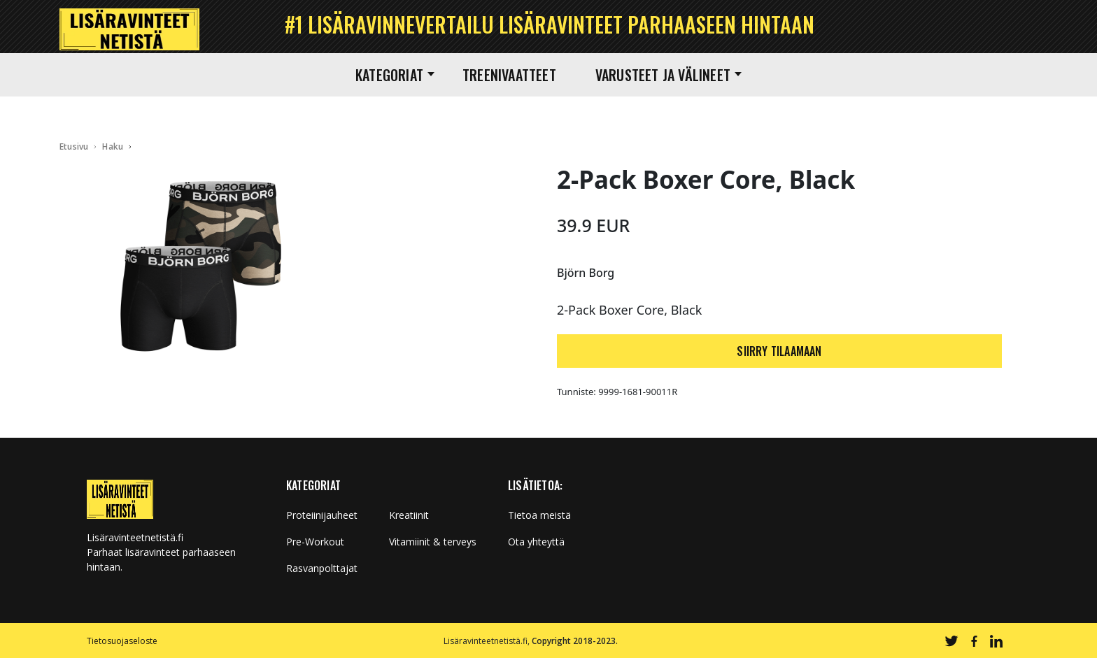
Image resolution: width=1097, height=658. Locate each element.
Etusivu (73, 146)
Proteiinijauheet (322, 515)
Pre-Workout (315, 542)
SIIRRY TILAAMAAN (779, 351)
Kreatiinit (409, 515)
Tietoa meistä (539, 515)
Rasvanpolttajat (322, 568)
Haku (112, 146)
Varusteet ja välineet (668, 74)
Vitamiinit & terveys (432, 542)
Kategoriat (394, 74)
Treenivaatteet (509, 74)
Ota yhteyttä (536, 542)
